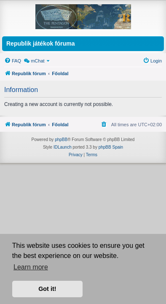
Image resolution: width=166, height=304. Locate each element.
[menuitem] (12, 61)
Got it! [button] (47, 288)
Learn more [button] (30, 267)
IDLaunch (63, 147)
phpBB (61, 139)
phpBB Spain (111, 147)
